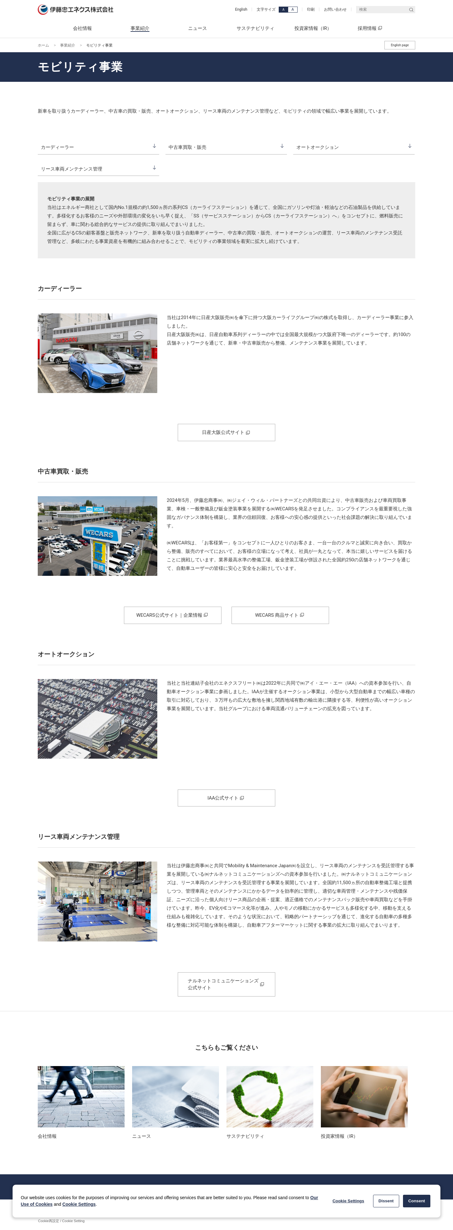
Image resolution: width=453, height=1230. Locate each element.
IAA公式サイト (223, 798)
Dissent (386, 1201)
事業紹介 (67, 45)
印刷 (311, 9)
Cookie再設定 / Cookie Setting (61, 1221)
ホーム (43, 45)
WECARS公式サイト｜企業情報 (169, 615)
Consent (416, 1201)
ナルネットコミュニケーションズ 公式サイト (223, 984)
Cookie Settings (79, 1204)
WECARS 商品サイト (277, 615)
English (241, 9)
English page (400, 45)
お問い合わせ (335, 9)
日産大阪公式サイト (223, 432)
